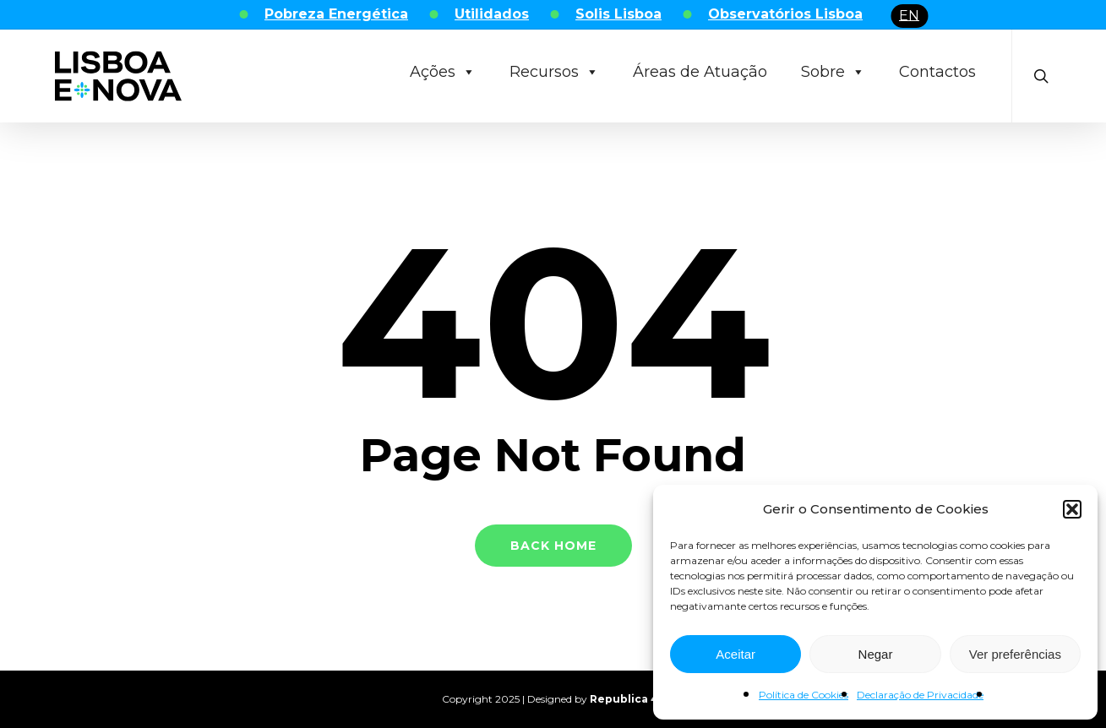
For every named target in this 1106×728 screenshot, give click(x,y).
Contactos (937, 71)
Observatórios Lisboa (785, 14)
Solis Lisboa (618, 14)
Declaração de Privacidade (920, 694)
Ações (443, 72)
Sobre (833, 72)
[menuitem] (909, 16)
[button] (1072, 509)
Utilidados (492, 14)
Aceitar (735, 654)
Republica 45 (627, 699)
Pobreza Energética (336, 14)
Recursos (554, 72)
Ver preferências (1015, 654)
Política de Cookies (803, 694)
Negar (875, 654)
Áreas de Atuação (700, 71)
